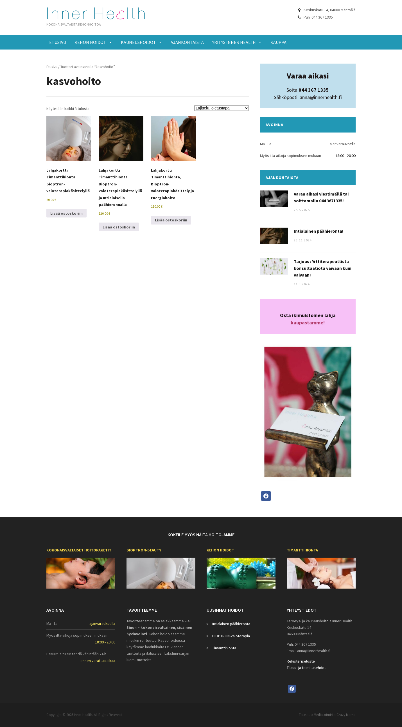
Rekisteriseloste (301, 661)
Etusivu (57, 42)
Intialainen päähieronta (231, 623)
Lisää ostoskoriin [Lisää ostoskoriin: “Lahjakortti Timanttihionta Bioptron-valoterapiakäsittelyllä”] (66, 213)
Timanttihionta (302, 550)
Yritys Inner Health (237, 42)
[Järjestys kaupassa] (221, 108)
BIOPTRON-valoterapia (231, 635)
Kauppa (278, 42)
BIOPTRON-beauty (144, 550)
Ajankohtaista (187, 42)
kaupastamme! (308, 322)
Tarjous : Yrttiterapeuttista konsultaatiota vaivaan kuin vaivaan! (322, 268)
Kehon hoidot (93, 42)
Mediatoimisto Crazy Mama (335, 714)
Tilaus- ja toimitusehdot (306, 667)
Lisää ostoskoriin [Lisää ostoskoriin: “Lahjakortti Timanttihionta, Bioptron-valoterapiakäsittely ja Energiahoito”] (171, 220)
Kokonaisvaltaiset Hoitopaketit (78, 550)
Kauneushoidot (141, 42)
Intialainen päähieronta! (319, 231)
